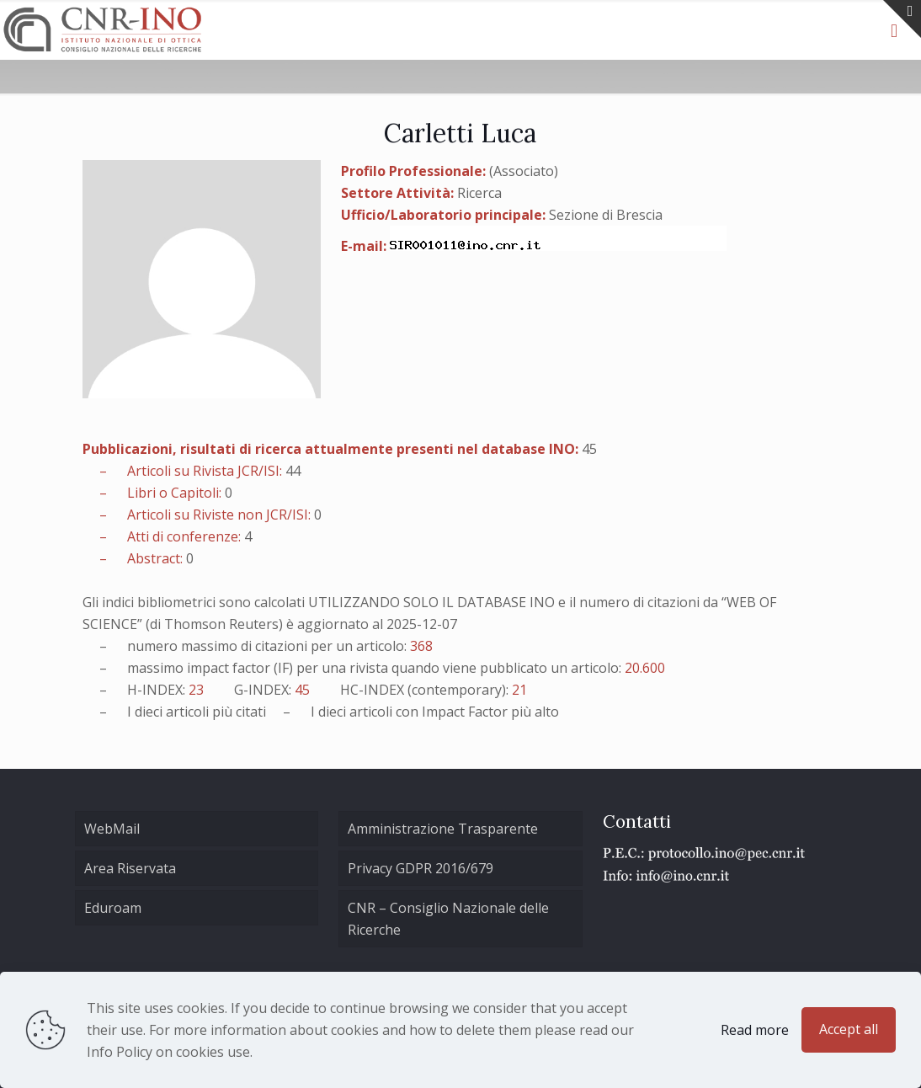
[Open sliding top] (902, 19)
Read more (755, 1030)
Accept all (848, 1029)
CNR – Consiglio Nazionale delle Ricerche (448, 919)
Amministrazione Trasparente (443, 828)
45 (589, 449)
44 (293, 470)
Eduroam (112, 908)
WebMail (112, 828)
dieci (148, 711)
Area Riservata (130, 868)
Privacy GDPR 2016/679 (420, 868)
